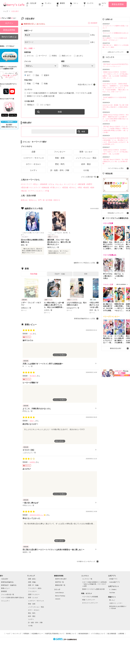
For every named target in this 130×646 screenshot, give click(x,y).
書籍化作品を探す (115, 348)
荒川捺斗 (33, 376)
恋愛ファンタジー (34, 594)
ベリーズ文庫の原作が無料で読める (12, 598)
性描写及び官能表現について (54, 634)
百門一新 (41, 200)
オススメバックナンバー (90, 603)
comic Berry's (59, 593)
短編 (44, 83)
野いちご (112, 600)
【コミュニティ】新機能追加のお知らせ (115, 33)
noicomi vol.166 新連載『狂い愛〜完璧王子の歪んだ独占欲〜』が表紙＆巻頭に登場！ (115, 107)
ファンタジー (59, 152)
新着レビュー (5, 588)
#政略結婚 (45, 188)
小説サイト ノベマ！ (116, 603)
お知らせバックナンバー (116, 52)
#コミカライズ (35, 188)
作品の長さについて (85, 85)
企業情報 (121, 634)
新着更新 (4, 591)
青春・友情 (59, 158)
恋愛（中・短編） (34, 585)
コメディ (33, 170)
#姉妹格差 (43, 184)
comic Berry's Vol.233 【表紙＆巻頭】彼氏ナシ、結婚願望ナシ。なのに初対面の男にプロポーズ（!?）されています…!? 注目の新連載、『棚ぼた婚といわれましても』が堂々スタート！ (115, 88)
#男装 (80, 188)
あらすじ (78, 56)
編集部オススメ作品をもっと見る (84, 263)
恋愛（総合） (32, 579)
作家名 (53, 56)
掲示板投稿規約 (83, 634)
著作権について (71, 634)
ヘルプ (8, 634)
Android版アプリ (114, 582)
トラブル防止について (98, 634)
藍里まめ (24, 200)
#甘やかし (73, 188)
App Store (5, 115)
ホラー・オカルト (33, 164)
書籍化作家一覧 (60, 585)
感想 (62, 61)
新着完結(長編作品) (7, 582)
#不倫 (47, 191)
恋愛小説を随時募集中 (121, 284)
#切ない (36, 184)
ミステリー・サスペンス (33, 158)
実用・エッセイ (86, 152)
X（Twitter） (113, 589)
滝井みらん (33, 200)
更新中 (45, 75)
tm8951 (33, 462)
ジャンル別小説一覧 (88, 177)
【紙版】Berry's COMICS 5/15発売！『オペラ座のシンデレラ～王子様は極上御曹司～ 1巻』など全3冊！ (115, 152)
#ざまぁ (51, 184)
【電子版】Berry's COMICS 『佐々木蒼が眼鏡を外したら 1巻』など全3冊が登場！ (115, 161)
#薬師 (92, 188)
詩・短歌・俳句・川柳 (59, 170)
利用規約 (26, 634)
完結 (36, 75)
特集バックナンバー (88, 600)
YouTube (112, 593)
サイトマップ (17, 634)
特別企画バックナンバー (116, 213)
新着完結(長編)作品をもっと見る (84, 319)
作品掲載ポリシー (37, 634)
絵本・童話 (86, 164)
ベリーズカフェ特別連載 (90, 597)
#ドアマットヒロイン (36, 191)
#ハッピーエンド (70, 184)
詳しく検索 (28, 48)
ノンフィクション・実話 (86, 158)
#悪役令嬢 (24, 188)
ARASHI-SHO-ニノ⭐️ (38, 515)
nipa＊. (32, 421)
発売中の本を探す (61, 579)
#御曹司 (89, 184)
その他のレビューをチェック (86, 561)
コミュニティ (5, 601)
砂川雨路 (49, 200)
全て (27, 75)
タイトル (29, 56)
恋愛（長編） (32, 582)
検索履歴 (92, 23)
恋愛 (33, 152)
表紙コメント (65, 56)
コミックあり (43, 105)
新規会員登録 (118, 4)
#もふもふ (59, 184)
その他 (86, 170)
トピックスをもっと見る (116, 168)
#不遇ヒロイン (55, 188)
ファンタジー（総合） (35, 588)
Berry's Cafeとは (9, 37)
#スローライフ (26, 184)
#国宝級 (65, 188)
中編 (36, 83)
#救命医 (86, 188)
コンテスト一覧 (87, 579)
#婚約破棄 (81, 184)
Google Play (12, 115)
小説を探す (4, 579)
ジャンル (27, 61)
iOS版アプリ (113, 579)
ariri (31, 334)
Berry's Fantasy (60, 596)
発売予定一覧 (59, 582)
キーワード (41, 56)
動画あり (29, 105)
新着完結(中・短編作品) (8, 585)
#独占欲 (24, 191)
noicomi (57, 599)
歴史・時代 (59, 164)
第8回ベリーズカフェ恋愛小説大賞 (39, 96)
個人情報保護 (111, 634)
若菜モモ (56, 200)
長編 (27, 83)
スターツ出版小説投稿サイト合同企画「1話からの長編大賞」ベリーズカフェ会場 (57, 93)
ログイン (104, 4)
